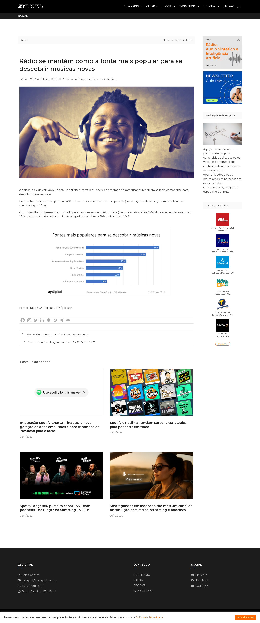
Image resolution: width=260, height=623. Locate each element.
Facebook (202, 580)
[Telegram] (61, 320)
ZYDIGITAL (209, 6)
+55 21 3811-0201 (32, 586)
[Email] (68, 320)
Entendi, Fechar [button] (245, 617)
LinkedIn (201, 575)
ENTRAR (228, 6)
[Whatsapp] (55, 320)
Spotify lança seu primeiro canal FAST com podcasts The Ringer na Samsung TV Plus (55, 508)
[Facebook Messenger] (49, 320)
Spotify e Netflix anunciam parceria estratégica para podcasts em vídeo (148, 425)
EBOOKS (167, 6)
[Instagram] (29, 320)
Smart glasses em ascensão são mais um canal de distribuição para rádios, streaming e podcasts (151, 508)
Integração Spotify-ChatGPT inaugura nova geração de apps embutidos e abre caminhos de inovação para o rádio (59, 427)
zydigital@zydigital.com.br (39, 580)
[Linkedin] (42, 320)
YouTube (202, 586)
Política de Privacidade (149, 617)
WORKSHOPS (187, 6)
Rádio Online (42, 79)
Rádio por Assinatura (78, 79)
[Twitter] (36, 320)
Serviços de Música (104, 79)
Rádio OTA (57, 79)
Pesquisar (222, 343)
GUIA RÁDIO (131, 6)
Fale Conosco (31, 575)
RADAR (150, 6)
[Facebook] (23, 320)
